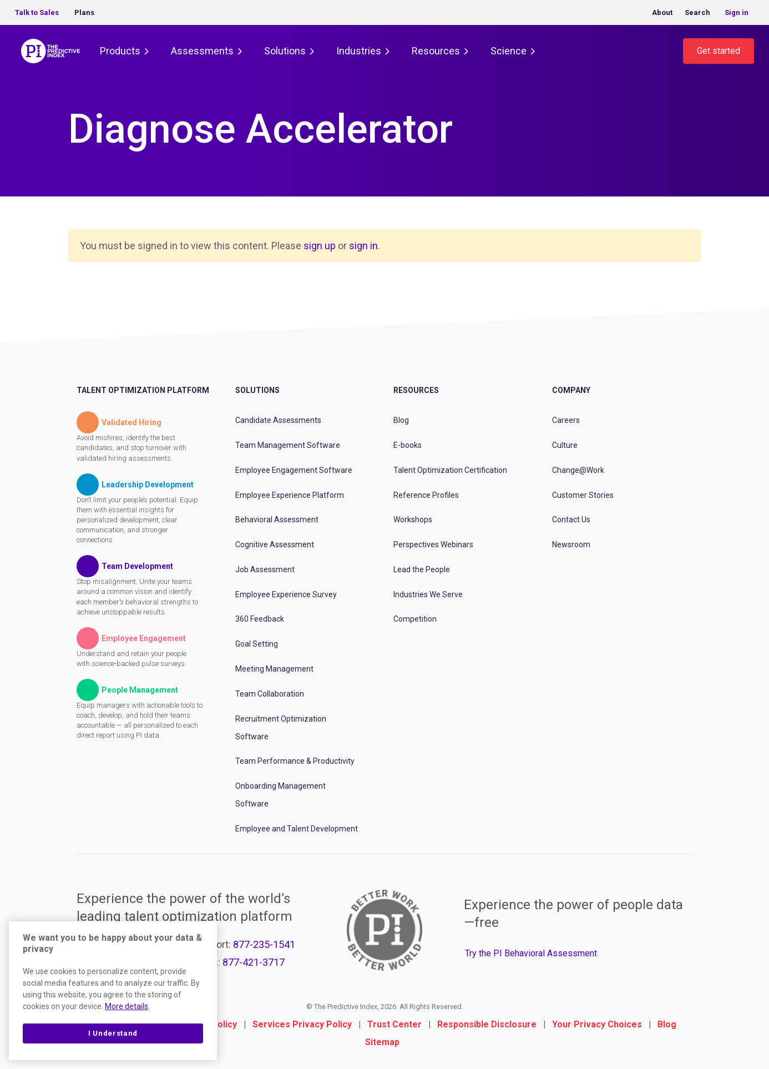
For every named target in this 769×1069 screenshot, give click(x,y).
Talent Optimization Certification (450, 470)
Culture (565, 445)
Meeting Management (274, 668)
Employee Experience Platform (289, 495)
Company (571, 390)
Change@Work (578, 470)
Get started (718, 51)
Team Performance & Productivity (295, 761)
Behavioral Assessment (276, 519)
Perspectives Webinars (433, 544)
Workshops (412, 519)
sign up (319, 245)
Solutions (285, 51)
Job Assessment (265, 569)
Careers (566, 420)
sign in (363, 245)
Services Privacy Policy (302, 1024)
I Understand (113, 1033)
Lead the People (421, 569)
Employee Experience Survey (286, 594)
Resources (436, 51)
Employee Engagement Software (293, 470)
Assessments (202, 51)
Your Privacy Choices (597, 1024)
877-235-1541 (264, 944)
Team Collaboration (269, 693)
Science (508, 51)
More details (126, 1006)
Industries (358, 51)
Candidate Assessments (278, 420)
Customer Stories (583, 495)
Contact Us (571, 519)
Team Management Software (287, 445)
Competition (415, 618)
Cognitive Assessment (274, 544)
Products (120, 51)
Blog (401, 420)
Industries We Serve (428, 594)
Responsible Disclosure (487, 1024)
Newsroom (571, 544)
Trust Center (394, 1024)
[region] (113, 990)
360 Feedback (259, 618)
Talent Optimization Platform (143, 390)
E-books (407, 445)
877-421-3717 (253, 962)
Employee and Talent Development (296, 828)
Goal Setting (256, 643)
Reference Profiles (426, 495)
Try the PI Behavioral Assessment (531, 953)
